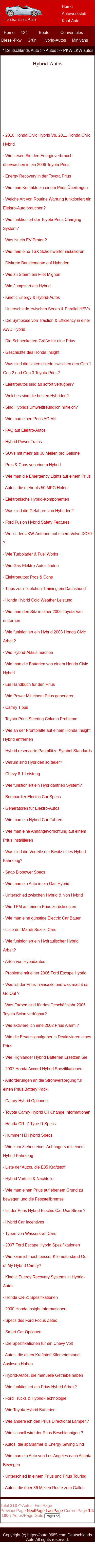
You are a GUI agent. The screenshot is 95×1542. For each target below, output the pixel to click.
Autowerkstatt (74, 13)
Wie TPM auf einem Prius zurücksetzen (40, 906)
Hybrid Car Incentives (24, 1222)
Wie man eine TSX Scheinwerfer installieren (44, 251)
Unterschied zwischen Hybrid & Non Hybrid (44, 895)
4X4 (24, 32)
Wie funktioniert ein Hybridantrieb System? (43, 785)
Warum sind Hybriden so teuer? (33, 762)
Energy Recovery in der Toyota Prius (38, 176)
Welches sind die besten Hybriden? (37, 396)
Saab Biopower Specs (25, 872)
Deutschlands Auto (22, 50)
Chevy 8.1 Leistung (22, 774)
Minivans (80, 40)
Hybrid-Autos (54, 40)
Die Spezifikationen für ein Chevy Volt (39, 1343)
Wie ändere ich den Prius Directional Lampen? (47, 1421)
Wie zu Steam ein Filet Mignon (32, 274)
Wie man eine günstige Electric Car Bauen (43, 918)
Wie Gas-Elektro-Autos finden (32, 565)
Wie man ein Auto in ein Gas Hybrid (37, 883)
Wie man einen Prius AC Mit (30, 419)
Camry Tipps (16, 707)
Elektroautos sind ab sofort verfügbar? (39, 384)
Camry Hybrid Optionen (26, 1101)
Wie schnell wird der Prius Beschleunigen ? (44, 1433)
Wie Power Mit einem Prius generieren (39, 696)
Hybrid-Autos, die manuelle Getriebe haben (44, 1375)
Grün (32, 40)
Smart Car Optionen (23, 1332)
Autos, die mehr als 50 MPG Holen (36, 488)
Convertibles (72, 32)
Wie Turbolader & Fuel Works (31, 554)
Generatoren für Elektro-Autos (32, 808)
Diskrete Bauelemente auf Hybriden (37, 263)
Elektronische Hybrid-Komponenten (37, 499)
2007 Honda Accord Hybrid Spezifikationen (43, 1069)
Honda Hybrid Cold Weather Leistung (38, 600)
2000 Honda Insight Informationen (35, 1309)
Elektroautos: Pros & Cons (29, 577)
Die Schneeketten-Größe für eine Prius (40, 341)
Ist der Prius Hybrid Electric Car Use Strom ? (45, 1210)
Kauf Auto (70, 21)
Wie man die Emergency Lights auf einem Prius (48, 476)
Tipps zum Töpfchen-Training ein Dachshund (45, 588)
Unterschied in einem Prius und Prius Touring (45, 1476)
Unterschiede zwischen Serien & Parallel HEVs (47, 309)
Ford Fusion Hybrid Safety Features (37, 522)
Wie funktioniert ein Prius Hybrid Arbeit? (41, 1387)
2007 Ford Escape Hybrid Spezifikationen (42, 1245)
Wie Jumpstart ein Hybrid (28, 286)
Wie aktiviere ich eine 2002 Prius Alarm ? (42, 1025)
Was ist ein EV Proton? (26, 240)
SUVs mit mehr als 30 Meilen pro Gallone (42, 453)
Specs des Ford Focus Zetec (31, 1320)
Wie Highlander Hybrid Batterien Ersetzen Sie (46, 1057)
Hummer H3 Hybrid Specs (28, 1135)
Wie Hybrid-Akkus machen (29, 652)
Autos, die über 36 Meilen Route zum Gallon (45, 1488)
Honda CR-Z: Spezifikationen (31, 1297)
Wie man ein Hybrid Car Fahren (33, 820)
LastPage (54, 1511)
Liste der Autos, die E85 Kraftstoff (35, 1167)
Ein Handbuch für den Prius (30, 684)
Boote (44, 32)
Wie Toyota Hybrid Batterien (30, 1410)
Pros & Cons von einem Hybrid (33, 465)
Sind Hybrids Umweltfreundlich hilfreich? (41, 407)
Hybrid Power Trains (23, 442)
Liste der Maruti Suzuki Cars (30, 929)
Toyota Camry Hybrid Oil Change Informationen (47, 1112)
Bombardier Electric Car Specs (33, 797)
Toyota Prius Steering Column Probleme (41, 719)
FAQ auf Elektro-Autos (25, 430)
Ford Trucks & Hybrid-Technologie (35, 1398)
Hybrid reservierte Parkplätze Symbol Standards (48, 751)
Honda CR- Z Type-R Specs (30, 1124)
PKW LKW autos (78, 50)
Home (67, 6)
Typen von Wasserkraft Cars (30, 1233)
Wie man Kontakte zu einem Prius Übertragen (46, 187)
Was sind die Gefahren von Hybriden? (39, 511)
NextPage (36, 1511)
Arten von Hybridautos (25, 961)
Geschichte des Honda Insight (32, 352)
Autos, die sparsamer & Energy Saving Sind (44, 1444)
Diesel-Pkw (11, 40)
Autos (51, 50)
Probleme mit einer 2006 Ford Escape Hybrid (45, 973)
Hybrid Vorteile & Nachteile (29, 1178)
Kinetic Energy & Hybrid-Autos (32, 297)
